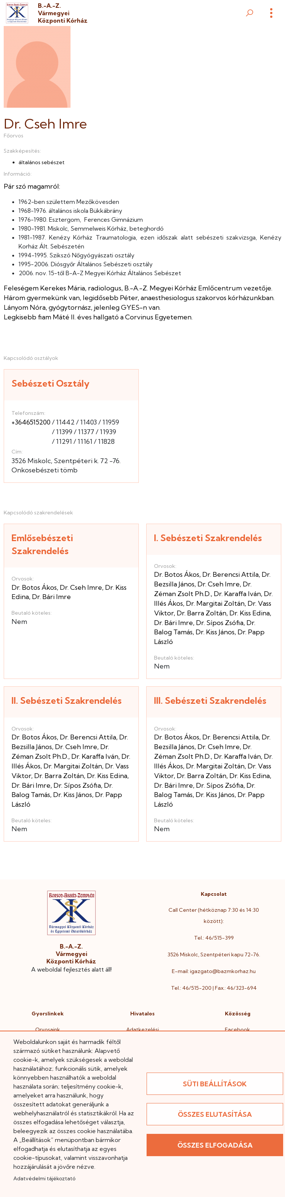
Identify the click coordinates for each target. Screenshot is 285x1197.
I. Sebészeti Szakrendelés (208, 537)
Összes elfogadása (215, 1145)
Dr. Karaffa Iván (237, 593)
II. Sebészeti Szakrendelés (67, 700)
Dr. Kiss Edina (249, 613)
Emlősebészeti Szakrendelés (42, 544)
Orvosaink (47, 1029)
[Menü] (271, 13)
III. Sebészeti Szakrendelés (210, 700)
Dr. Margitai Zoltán (215, 603)
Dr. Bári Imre (51, 596)
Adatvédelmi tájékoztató (44, 1178)
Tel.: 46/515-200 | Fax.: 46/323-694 (214, 988)
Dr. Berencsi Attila (230, 574)
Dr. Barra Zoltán (201, 613)
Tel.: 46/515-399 (214, 937)
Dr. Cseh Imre (81, 587)
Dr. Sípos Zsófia (219, 622)
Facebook (237, 1029)
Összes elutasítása (215, 1114)
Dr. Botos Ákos (34, 587)
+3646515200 (31, 422)
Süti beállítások (215, 1084)
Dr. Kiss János (215, 632)
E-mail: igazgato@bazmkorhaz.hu (214, 971)
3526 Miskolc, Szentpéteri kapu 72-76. (213, 954)
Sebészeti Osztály (50, 383)
